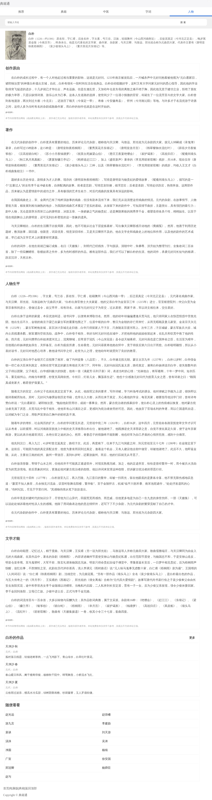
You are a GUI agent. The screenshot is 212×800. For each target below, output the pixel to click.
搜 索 (183, 22)
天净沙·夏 (11, 682)
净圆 (8, 750)
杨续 (105, 750)
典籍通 (5, 3)
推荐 (21, 11)
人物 (191, 11)
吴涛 (105, 741)
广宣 (8, 758)
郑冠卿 (9, 767)
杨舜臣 (106, 767)
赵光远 (9, 714)
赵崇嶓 (106, 714)
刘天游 (106, 732)
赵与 (8, 776)
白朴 (15, 651)
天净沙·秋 (11, 646)
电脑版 (14, 788)
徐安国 (106, 758)
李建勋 (106, 723)
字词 (148, 11)
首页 (6, 788)
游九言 (9, 723)
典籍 (64, 11)
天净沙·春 (11, 664)
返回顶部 (31, 788)
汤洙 (8, 741)
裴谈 (8, 732)
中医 (106, 11)
